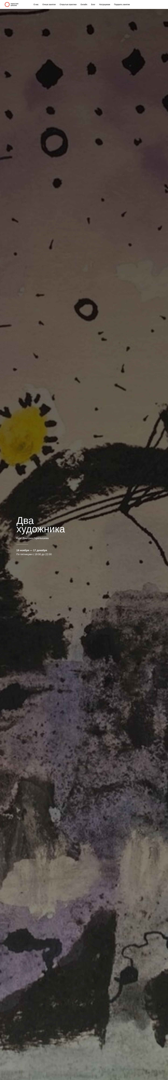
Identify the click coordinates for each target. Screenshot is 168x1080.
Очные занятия (49, 4)
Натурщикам (104, 4)
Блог (93, 4)
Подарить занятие (122, 4)
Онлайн (83, 4)
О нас (35, 4)
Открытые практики (68, 4)
